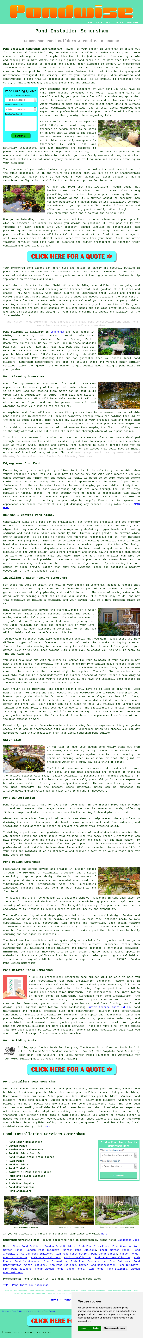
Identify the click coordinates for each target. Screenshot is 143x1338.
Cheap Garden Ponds (115, 1250)
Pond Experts (50, 1311)
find (14, 1088)
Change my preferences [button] (114, 1328)
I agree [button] (83, 1328)
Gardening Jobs (128, 1240)
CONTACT (119, 22)
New (29, 1311)
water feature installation (109, 1007)
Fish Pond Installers (94, 1246)
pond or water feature (67, 230)
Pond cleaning (81, 445)
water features (99, 1111)
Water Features (35, 1265)
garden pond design (17, 880)
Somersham (57, 331)
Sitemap (5, 1311)
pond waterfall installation (48, 1018)
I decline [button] (95, 1328)
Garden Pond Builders (60, 1246)
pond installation (92, 1103)
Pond (6, 331)
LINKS (99, 22)
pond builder (90, 977)
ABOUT (108, 22)
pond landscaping (73, 1007)
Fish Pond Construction (71, 1253)
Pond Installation (77, 1257)
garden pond (96, 747)
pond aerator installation (108, 1022)
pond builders (13, 354)
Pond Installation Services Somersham (44, 1134)
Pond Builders (119, 1261)
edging (91, 493)
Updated (37, 1311)
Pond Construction (125, 1246)
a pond (28, 79)
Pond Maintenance (27, 1261)
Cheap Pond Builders (26, 1246)
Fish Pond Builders (45, 1257)
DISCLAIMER (132, 22)
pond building (78, 285)
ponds (105, 901)
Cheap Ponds (75, 1268)
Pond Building (117, 1268)
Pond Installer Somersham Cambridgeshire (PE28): (39, 49)
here (47, 1126)
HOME (90, 22)
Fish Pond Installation (112, 1257)
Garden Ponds (12, 1250)
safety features (77, 136)
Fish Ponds (95, 1268)
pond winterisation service (112, 832)
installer (18, 234)
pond (109, 89)
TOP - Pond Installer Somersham (25, 1285)
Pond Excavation (15, 1257)
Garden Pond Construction (97, 1265)
